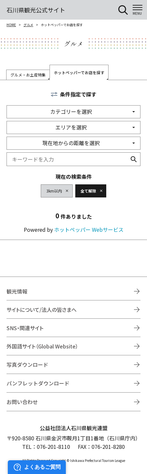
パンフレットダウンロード (38, 383)
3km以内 (54, 191)
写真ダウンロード (27, 364)
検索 (133, 159)
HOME (11, 24)
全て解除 (88, 191)
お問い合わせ (22, 402)
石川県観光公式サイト (36, 10)
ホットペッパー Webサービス (89, 229)
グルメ (28, 24)
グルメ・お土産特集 (28, 74)
